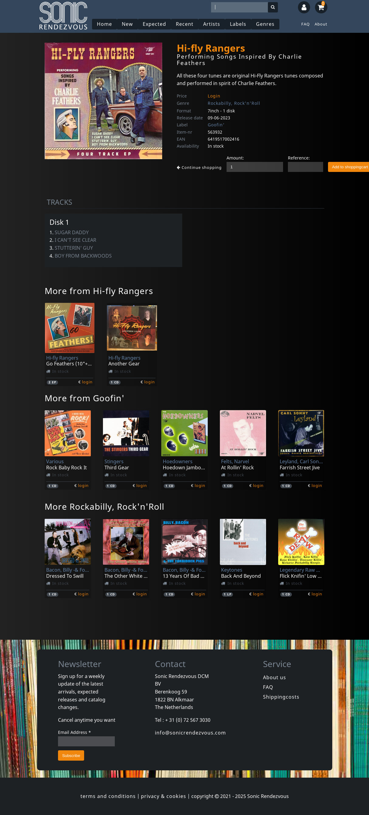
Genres (265, 24)
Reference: (299, 158)
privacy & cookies (163, 796)
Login (214, 96)
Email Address (74, 732)
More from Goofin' (85, 398)
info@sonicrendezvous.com (190, 732)
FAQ (305, 24)
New (127, 24)
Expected (154, 24)
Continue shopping (199, 167)
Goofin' (216, 125)
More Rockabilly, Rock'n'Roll (104, 506)
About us (274, 677)
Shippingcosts (281, 696)
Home (104, 24)
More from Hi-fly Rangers (99, 290)
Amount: (235, 158)
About (321, 24)
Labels (238, 24)
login (87, 382)
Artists (211, 24)
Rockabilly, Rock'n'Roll (234, 103)
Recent (184, 24)
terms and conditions (108, 796)
